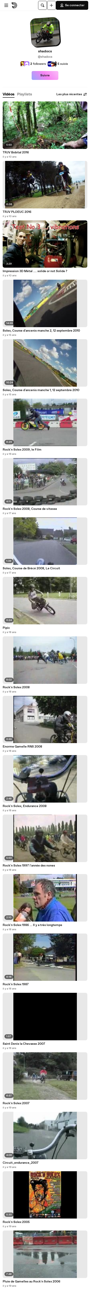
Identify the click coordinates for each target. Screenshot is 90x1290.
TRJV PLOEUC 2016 (17, 212)
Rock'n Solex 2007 (16, 1103)
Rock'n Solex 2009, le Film (22, 449)
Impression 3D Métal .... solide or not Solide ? (35, 271)
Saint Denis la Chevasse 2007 (24, 1044)
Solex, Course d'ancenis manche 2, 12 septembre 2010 (41, 330)
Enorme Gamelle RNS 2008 (22, 746)
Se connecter (72, 5)
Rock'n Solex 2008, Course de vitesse (30, 509)
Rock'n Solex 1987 (16, 984)
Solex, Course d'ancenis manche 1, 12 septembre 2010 (41, 390)
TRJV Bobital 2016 (16, 152)
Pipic (6, 628)
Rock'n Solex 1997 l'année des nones (29, 865)
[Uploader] (51, 5)
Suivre (45, 75)
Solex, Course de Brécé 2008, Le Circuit (31, 568)
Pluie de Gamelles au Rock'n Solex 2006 (31, 1281)
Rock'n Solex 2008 (16, 687)
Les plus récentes (71, 94)
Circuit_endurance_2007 (21, 1163)
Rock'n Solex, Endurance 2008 (25, 806)
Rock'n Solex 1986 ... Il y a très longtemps (32, 925)
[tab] (8, 94)
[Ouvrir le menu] (6, 5)
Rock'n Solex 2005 (16, 1222)
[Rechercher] (42, 5)
